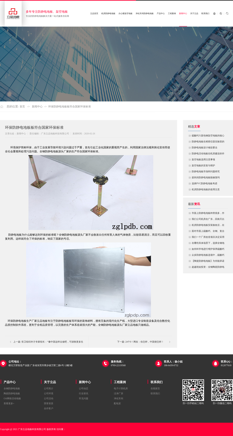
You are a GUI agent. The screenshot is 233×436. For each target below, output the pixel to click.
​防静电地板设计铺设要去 (204, 147)
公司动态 (83, 388)
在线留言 (155, 388)
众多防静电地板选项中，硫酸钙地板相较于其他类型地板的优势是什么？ (208, 256)
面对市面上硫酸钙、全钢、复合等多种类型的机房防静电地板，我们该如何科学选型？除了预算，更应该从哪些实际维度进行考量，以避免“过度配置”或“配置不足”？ (208, 232)
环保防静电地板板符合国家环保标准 (69, 106)
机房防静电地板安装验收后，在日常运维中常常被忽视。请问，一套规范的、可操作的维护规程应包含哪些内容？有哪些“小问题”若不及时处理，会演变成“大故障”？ (208, 226)
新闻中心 (183, 13)
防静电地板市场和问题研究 (206, 171)
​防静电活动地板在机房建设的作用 (208, 154)
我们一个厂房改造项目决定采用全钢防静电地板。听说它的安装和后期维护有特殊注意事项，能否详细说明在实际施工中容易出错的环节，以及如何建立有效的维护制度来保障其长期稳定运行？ (208, 238)
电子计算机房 (121, 388)
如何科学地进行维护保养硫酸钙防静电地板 (208, 250)
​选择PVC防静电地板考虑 (204, 183)
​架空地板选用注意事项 (203, 159)
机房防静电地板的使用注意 (206, 189)
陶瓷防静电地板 (12, 393)
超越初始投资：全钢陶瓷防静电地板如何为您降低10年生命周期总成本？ (208, 268)
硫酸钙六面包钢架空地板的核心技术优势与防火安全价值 (208, 136)
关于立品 (194, 13)
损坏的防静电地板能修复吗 (206, 177)
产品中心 (161, 13)
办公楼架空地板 (126, 13)
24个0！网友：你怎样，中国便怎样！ (144, 342)
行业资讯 (83, 393)
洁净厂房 (118, 393)
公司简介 (48, 388)
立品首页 (94, 13)
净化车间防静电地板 (145, 13)
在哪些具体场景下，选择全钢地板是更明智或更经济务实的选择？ (208, 244)
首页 (22, 106)
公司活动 (48, 398)
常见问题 (83, 398)
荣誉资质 (48, 403)
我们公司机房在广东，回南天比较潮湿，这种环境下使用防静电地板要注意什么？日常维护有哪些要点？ (208, 220)
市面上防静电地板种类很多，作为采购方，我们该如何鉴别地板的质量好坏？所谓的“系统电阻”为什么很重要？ (208, 214)
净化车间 (118, 398)
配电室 (117, 403)
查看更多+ (9, 403)
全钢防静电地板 (12, 388)
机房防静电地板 (109, 13)
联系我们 (205, 13)
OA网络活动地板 (12, 398)
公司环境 (48, 393)
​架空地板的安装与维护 (203, 165)
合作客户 (48, 408)
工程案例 (172, 13)
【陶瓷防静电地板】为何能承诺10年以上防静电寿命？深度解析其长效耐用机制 (208, 262)
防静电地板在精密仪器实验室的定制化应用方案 (208, 142)
